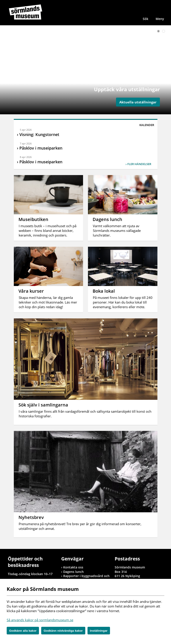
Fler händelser (139, 164)
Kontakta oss (73, 567)
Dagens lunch (73, 572)
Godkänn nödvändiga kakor (63, 630)
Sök (145, 19)
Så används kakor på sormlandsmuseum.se (40, 620)
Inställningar (99, 630)
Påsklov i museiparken (40, 148)
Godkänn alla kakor (23, 630)
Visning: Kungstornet (39, 134)
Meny (160, 19)
